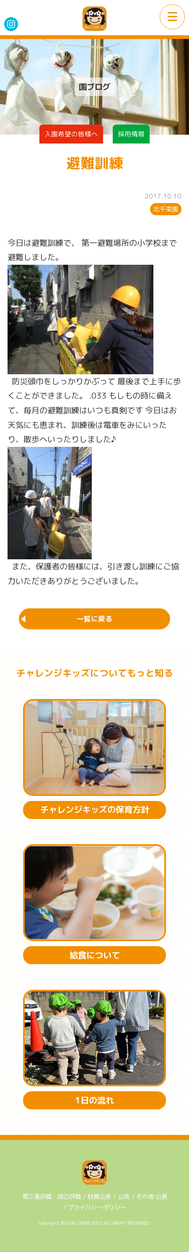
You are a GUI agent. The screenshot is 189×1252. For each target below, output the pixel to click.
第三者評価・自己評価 (51, 1196)
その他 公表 (151, 1196)
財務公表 (99, 1196)
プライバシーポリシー (96, 1207)
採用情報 (131, 133)
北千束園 (165, 209)
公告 (123, 1196)
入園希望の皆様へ (71, 133)
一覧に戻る (94, 618)
